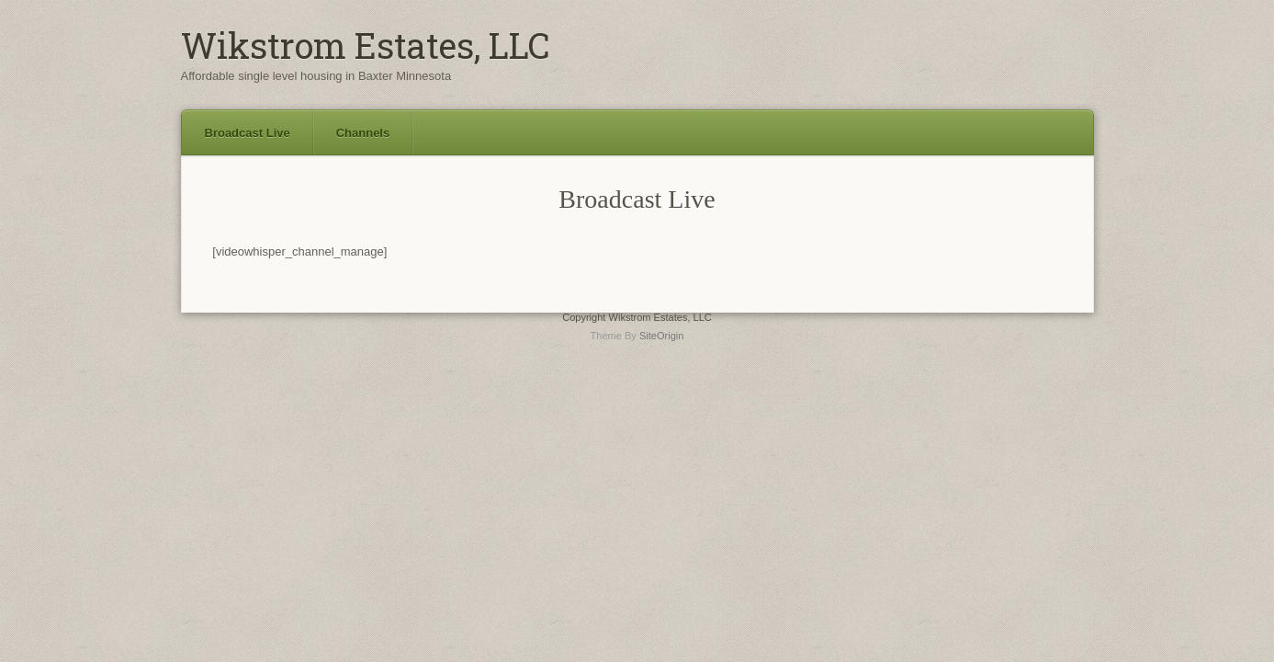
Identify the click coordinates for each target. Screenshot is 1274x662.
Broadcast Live (247, 133)
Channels (363, 133)
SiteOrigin (661, 335)
